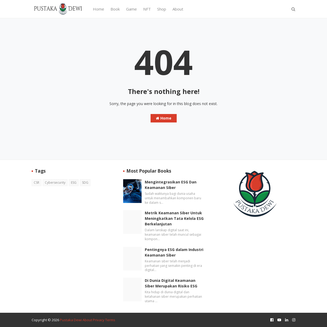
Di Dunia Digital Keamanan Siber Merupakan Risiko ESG (171, 283)
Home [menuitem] (98, 9)
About (87, 319)
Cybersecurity (55, 182)
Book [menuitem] (115, 9)
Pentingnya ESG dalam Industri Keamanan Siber (174, 252)
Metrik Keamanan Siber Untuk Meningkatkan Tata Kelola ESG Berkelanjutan (174, 218)
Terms (110, 319)
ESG (73, 182)
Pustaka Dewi (71, 319)
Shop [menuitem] (161, 9)
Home (163, 118)
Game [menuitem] (131, 9)
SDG (85, 182)
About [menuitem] (177, 9)
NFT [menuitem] (147, 9)
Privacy (98, 319)
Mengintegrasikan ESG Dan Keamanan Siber (170, 184)
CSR (36, 182)
